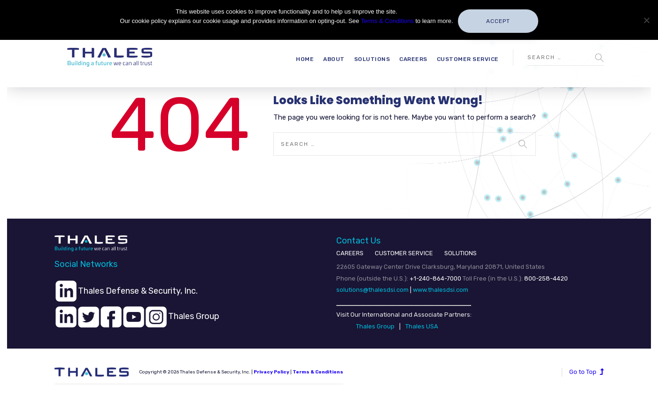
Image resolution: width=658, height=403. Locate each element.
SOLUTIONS (460, 253)
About (334, 59)
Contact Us (358, 241)
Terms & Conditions (318, 372)
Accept (498, 21)
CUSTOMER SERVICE (404, 253)
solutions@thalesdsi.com (372, 289)
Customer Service (468, 59)
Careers (413, 59)
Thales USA (421, 326)
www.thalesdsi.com (440, 289)
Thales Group (375, 326)
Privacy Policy (271, 372)
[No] (646, 20)
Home (305, 59)
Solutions (372, 59)
